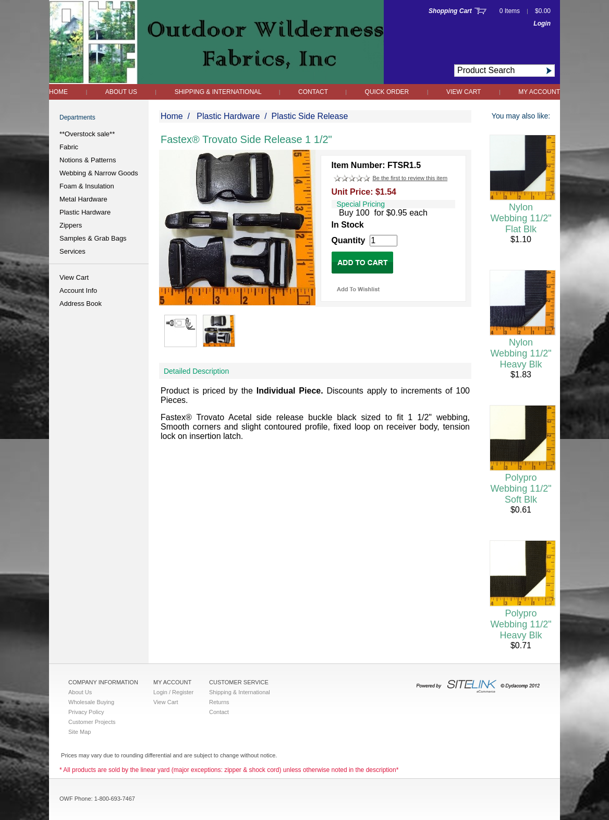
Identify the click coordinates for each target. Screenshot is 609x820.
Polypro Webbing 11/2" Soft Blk (520, 488)
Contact (314, 92)
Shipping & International (219, 92)
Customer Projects (91, 722)
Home (58, 92)
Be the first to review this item (409, 178)
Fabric (68, 147)
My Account (539, 92)
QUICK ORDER (387, 92)
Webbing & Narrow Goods (98, 173)
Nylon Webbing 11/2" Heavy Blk (520, 353)
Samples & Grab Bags (93, 238)
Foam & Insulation (86, 186)
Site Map (79, 732)
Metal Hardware (83, 199)
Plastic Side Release (310, 116)
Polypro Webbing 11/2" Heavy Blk (520, 624)
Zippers (70, 225)
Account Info (78, 290)
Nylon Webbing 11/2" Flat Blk (520, 218)
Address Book (80, 303)
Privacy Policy (86, 712)
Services (72, 251)
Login (542, 23)
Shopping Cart (450, 11)
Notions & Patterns (87, 160)
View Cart (463, 92)
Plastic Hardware (85, 212)
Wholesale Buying (91, 702)
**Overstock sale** (87, 134)
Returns (219, 702)
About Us (121, 92)
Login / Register (173, 692)
